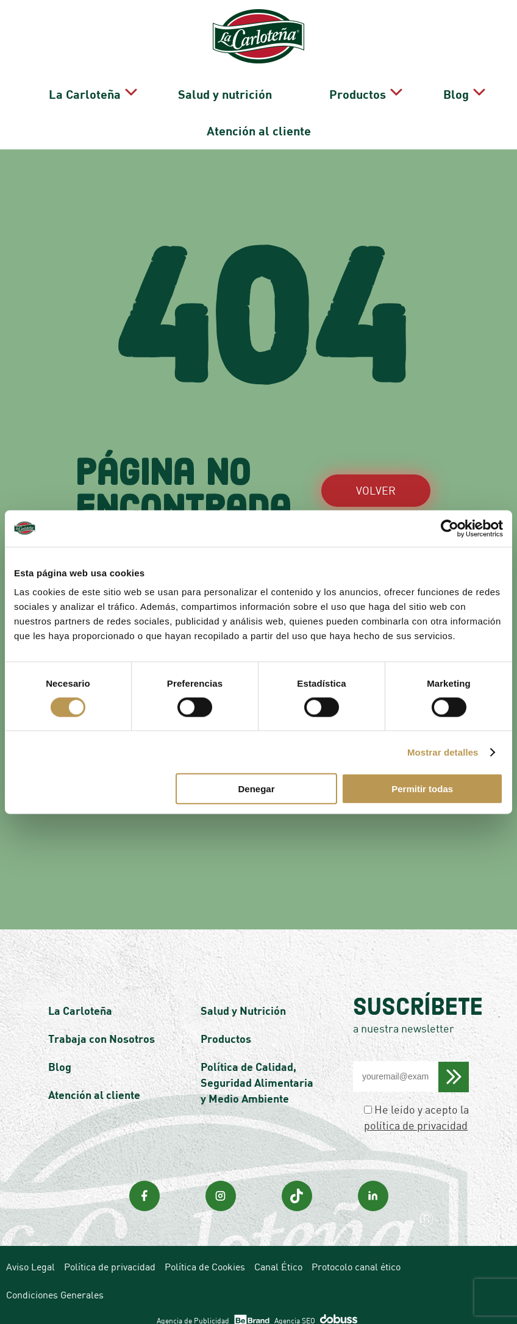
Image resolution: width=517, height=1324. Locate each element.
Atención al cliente (259, 117)
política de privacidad (416, 1108)
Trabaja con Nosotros (101, 1021)
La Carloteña (111, 89)
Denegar (256, 789)
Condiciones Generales (55, 1278)
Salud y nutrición (233, 89)
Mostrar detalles (443, 751)
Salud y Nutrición (243, 993)
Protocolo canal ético (356, 1249)
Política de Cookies (205, 1249)
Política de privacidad (109, 1249)
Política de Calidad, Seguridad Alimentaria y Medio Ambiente (257, 1065)
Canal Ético (278, 1249)
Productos (333, 89)
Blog (414, 89)
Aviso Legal (30, 1249)
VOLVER (376, 473)
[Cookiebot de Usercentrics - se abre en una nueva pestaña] (449, 528)
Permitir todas (422, 789)
